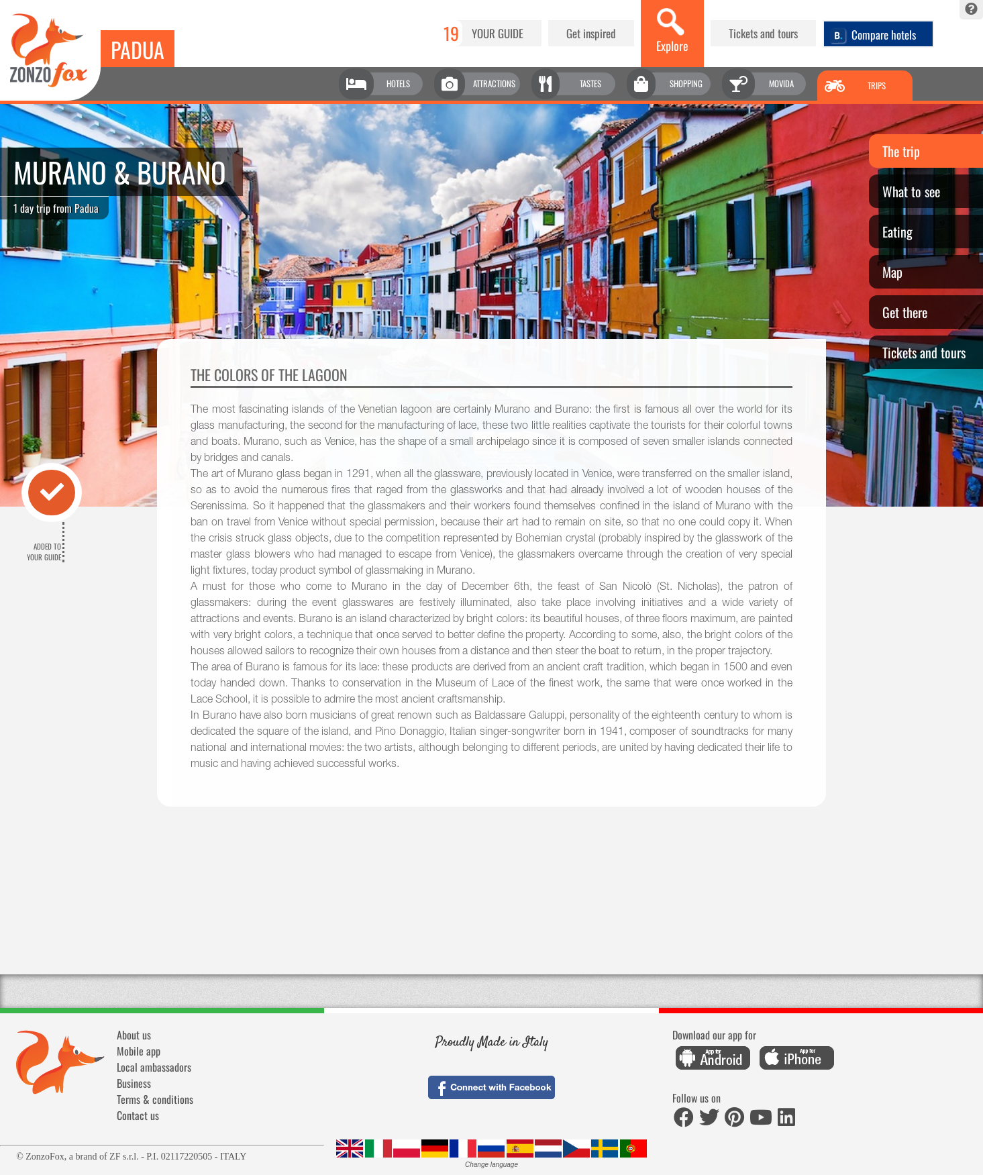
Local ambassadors (154, 1067)
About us (134, 1035)
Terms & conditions (155, 1099)
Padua (137, 49)
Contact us (138, 1115)
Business (134, 1083)
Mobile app (138, 1051)
